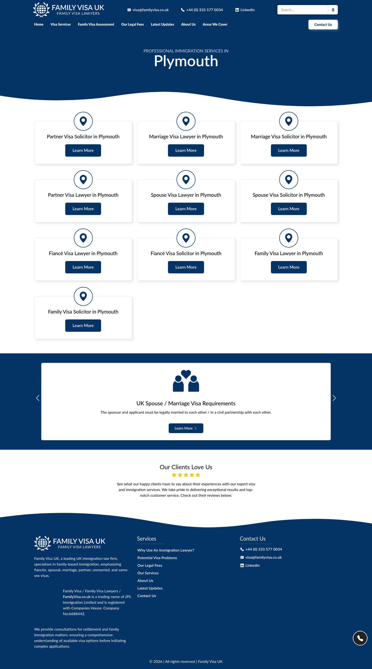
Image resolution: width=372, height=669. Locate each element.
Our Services (148, 573)
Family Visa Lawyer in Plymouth (289, 253)
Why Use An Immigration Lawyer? (165, 550)
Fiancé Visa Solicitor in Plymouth (186, 253)
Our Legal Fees (132, 24)
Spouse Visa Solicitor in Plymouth (289, 195)
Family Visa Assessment (96, 24)
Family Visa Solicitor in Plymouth (83, 311)
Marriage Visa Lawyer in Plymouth (186, 136)
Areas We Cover (215, 24)
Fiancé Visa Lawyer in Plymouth (83, 253)
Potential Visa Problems (157, 557)
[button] (37, 398)
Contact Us (146, 595)
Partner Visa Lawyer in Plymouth (83, 195)
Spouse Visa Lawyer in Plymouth (186, 195)
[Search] (333, 9)
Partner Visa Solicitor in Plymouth (83, 136)
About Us (188, 24)
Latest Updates (162, 24)
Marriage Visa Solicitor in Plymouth (289, 136)
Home (38, 24)
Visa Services (61, 24)
